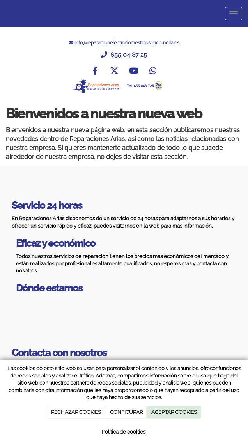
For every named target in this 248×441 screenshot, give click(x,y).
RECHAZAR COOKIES (76, 412)
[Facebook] (95, 71)
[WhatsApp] (153, 71)
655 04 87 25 (128, 54)
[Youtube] (134, 71)
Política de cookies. (124, 432)
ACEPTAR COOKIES (174, 412)
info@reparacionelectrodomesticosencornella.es (126, 43)
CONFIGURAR (126, 412)
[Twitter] (114, 71)
